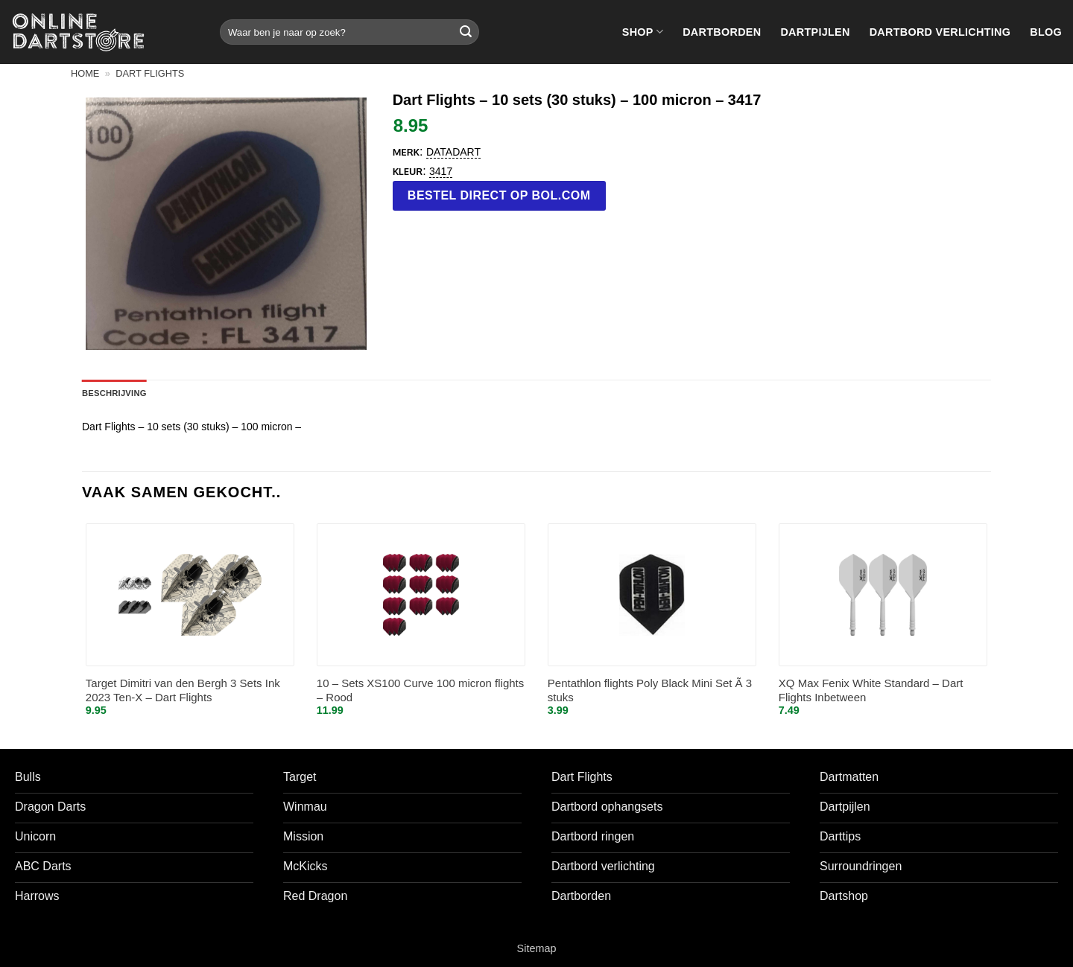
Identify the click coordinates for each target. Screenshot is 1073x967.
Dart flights (149, 73)
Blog (1046, 32)
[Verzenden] (465, 32)
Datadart (453, 152)
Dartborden (722, 32)
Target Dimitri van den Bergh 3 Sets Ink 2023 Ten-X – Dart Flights (183, 690)
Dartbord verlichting (940, 32)
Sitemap (537, 948)
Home (85, 73)
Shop (642, 32)
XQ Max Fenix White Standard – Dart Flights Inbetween (871, 690)
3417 (440, 171)
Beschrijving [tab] (114, 393)
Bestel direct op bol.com (499, 195)
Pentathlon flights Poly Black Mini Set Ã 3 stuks (650, 690)
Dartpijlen (814, 32)
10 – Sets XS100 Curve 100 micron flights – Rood (420, 690)
